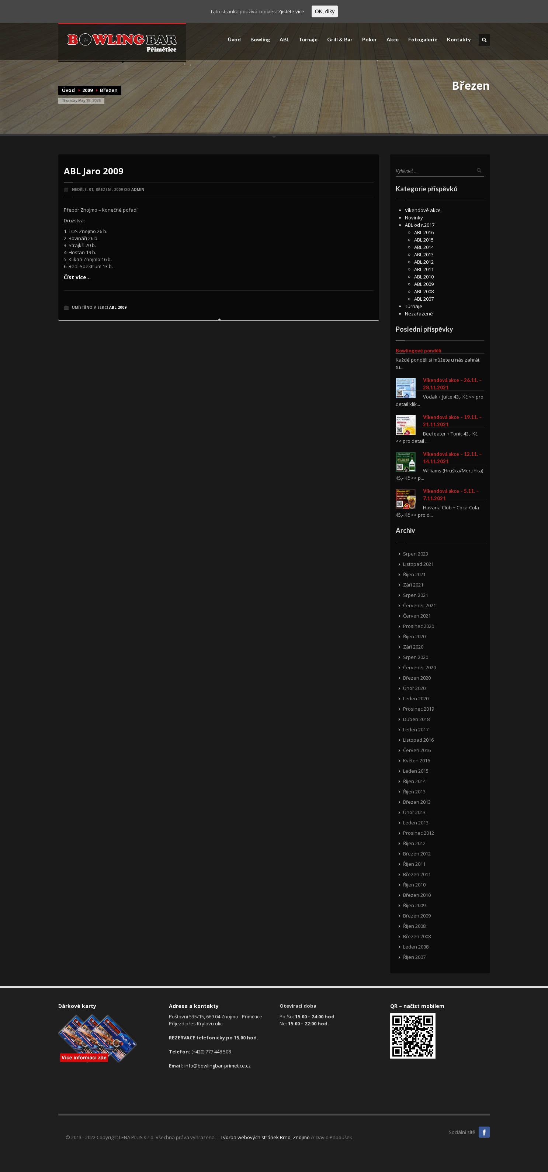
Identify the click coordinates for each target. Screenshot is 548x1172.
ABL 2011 (424, 269)
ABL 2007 (424, 298)
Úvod (234, 39)
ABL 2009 (117, 307)
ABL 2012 (424, 262)
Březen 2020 (417, 677)
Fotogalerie (420, 39)
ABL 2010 (424, 276)
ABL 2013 (424, 254)
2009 (87, 90)
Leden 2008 (416, 946)
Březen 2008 (417, 936)
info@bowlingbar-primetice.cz (217, 1065)
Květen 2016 (416, 760)
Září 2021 (413, 584)
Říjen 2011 (414, 864)
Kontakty (459, 39)
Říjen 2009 (414, 905)
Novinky (414, 217)
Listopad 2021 (418, 564)
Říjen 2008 (414, 926)
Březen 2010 (417, 895)
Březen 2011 (417, 874)
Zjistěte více (291, 11)
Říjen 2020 (414, 636)
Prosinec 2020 (418, 626)
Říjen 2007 (414, 957)
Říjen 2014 (414, 781)
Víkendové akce (423, 210)
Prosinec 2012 (418, 833)
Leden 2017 (416, 729)
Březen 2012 (417, 853)
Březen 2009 (417, 915)
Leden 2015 (416, 771)
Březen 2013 (417, 802)
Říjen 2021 (414, 574)
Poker (369, 39)
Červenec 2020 (419, 667)
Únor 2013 (414, 812)
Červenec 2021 (419, 605)
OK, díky (325, 11)
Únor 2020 (414, 688)
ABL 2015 (424, 239)
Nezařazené (419, 313)
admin (137, 189)
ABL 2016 (424, 232)
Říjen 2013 (414, 791)
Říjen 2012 (414, 843)
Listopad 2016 (418, 740)
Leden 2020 (416, 698)
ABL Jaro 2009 (94, 171)
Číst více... (77, 277)
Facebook (484, 1132)
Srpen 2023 (415, 553)
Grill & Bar (340, 39)
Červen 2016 (417, 750)
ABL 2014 (424, 247)
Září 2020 (413, 646)
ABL (282, 39)
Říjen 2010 (414, 884)
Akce (390, 39)
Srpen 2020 (415, 657)
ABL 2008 (424, 291)
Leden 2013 (416, 822)
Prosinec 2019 (418, 708)
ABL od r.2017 (419, 225)
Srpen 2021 (415, 595)
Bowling (258, 39)
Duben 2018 (416, 719)
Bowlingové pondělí (418, 350)
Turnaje (308, 39)
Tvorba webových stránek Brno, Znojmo (265, 1137)
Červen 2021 (417, 615)
